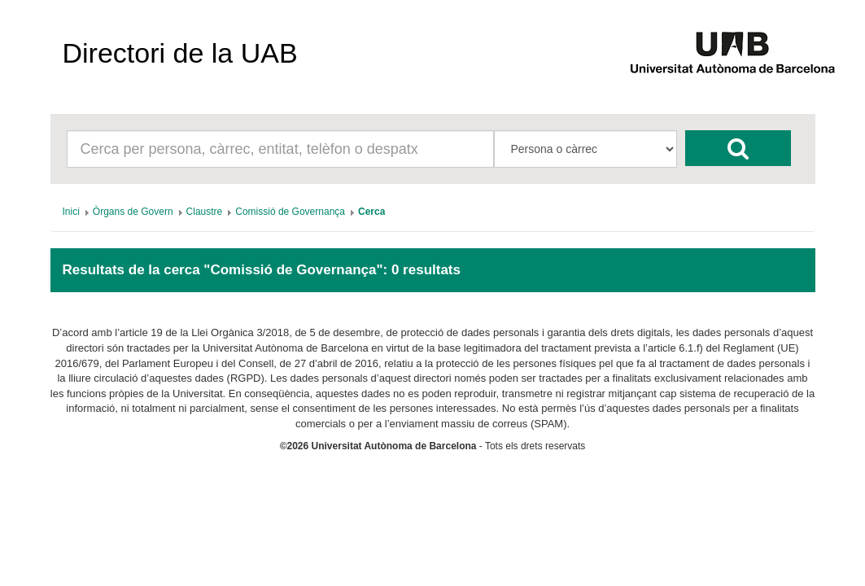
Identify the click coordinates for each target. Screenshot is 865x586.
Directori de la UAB (180, 52)
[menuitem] (71, 211)
